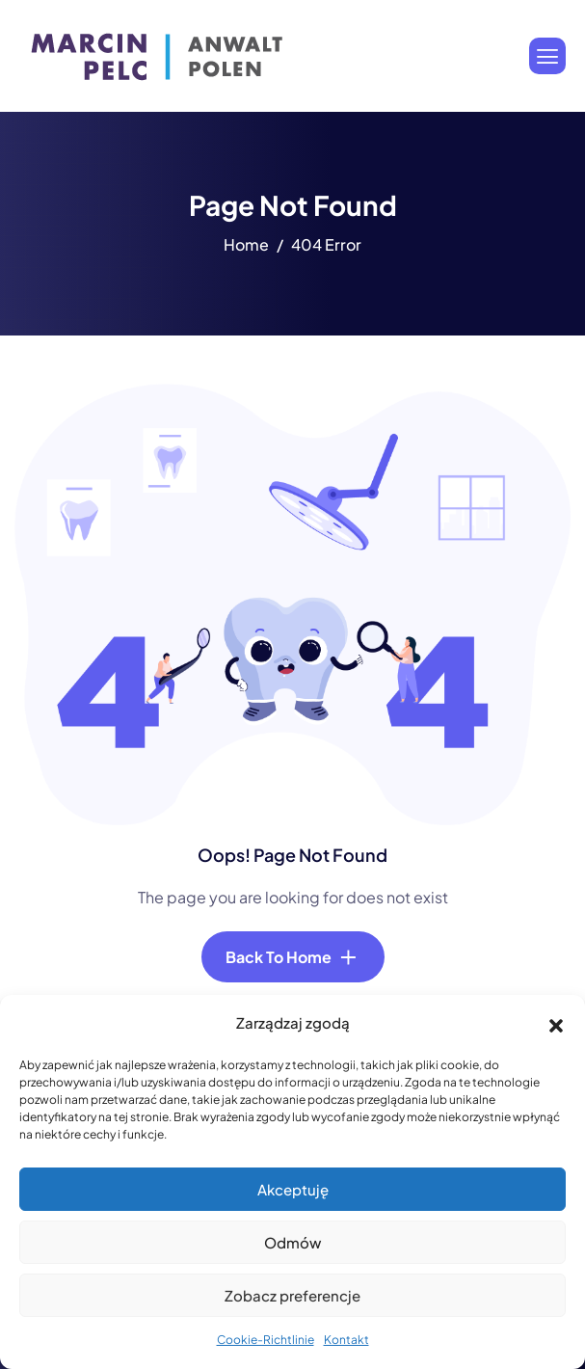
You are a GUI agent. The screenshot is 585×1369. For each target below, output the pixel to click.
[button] (556, 1023)
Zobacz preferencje (292, 1295)
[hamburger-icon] (547, 56)
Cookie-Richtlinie (265, 1339)
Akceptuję (293, 1189)
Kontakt (346, 1339)
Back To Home (279, 957)
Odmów (292, 1242)
